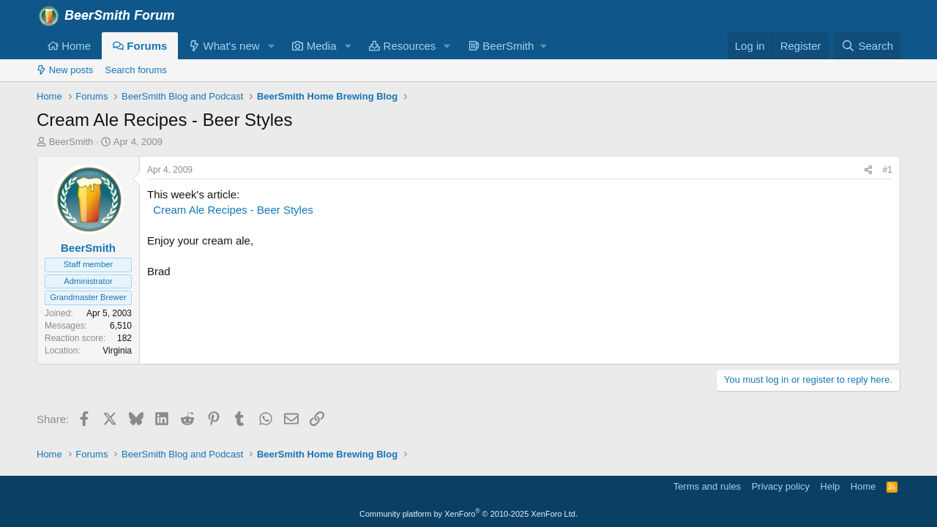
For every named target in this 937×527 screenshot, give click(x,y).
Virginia (117, 350)
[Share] (868, 170)
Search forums (136, 69)
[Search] (867, 45)
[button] (271, 45)
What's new (224, 46)
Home (69, 46)
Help (830, 486)
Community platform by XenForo (468, 513)
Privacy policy (781, 486)
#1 (887, 170)
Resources (402, 46)
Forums (140, 46)
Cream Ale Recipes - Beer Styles (233, 209)
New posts (65, 69)
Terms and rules (707, 486)
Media (314, 46)
